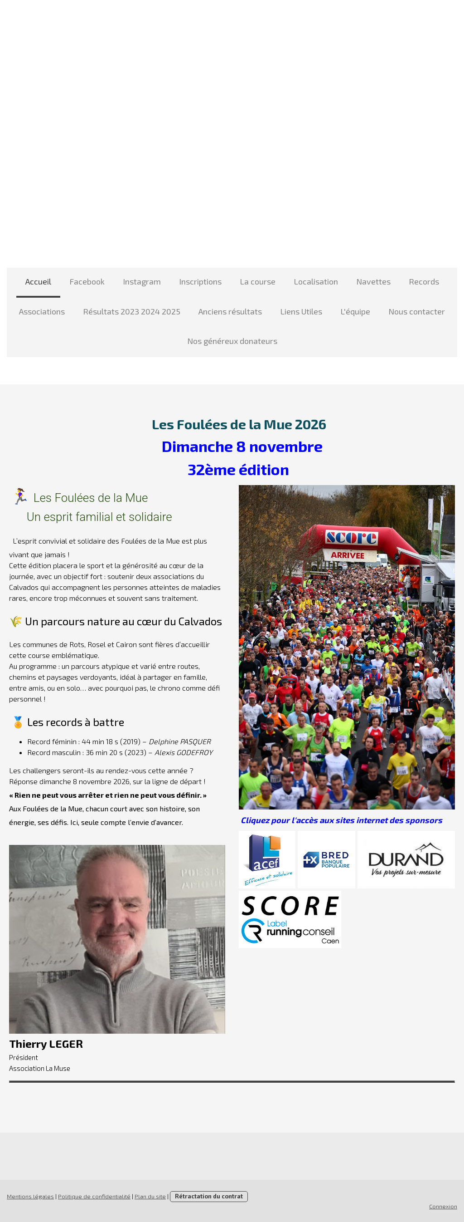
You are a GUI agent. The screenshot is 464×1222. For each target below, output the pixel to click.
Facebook (87, 281)
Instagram (142, 281)
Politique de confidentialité (94, 1196)
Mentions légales (30, 1196)
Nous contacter (416, 311)
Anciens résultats (230, 311)
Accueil (38, 281)
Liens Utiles (301, 311)
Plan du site (150, 1196)
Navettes (373, 281)
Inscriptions (200, 281)
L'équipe (355, 311)
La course (258, 281)
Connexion (443, 1206)
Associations (42, 311)
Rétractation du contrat (209, 1196)
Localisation (316, 281)
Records (424, 281)
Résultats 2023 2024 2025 (131, 311)
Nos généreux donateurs (232, 341)
